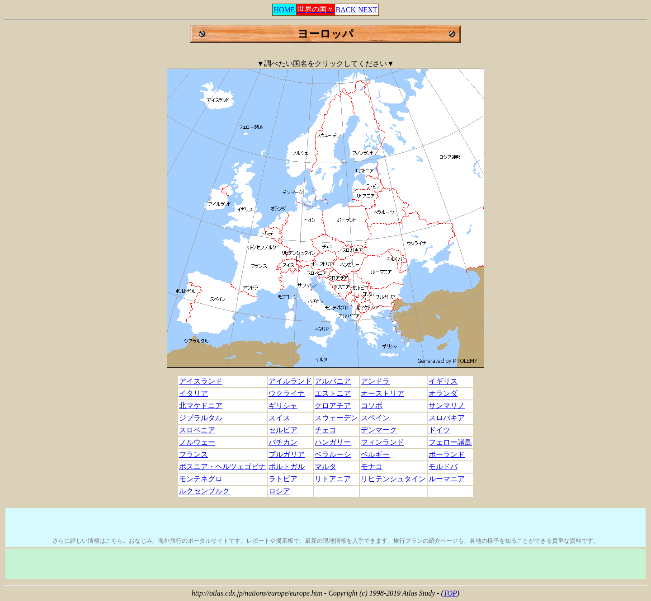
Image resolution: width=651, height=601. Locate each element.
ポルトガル (287, 466)
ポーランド (447, 454)
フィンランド (382, 442)
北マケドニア (200, 405)
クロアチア (333, 405)
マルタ (325, 466)
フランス (193, 454)
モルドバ (443, 466)
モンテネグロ (200, 479)
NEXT (367, 10)
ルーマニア (447, 479)
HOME (284, 10)
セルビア (283, 430)
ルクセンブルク (204, 491)
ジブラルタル (200, 418)
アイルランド (290, 381)
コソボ (371, 405)
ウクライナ (287, 393)
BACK (346, 10)
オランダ (443, 393)
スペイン (375, 418)
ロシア (279, 491)
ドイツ (439, 430)
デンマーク (379, 430)
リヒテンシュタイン (393, 479)
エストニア (333, 393)
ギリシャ (283, 405)
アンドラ (375, 381)
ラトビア (283, 479)
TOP (450, 593)
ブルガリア (287, 454)
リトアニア (333, 479)
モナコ (371, 466)
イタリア (193, 393)
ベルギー (375, 454)
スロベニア (197, 430)
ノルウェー (197, 442)
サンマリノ (447, 405)
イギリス (443, 381)
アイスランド (200, 381)
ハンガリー (333, 442)
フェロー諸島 (450, 442)
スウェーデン (336, 418)
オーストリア (382, 393)
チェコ (325, 430)
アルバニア (333, 381)
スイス (279, 418)
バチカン (283, 442)
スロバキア (447, 418)
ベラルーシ (333, 454)
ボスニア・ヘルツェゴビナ (222, 466)
